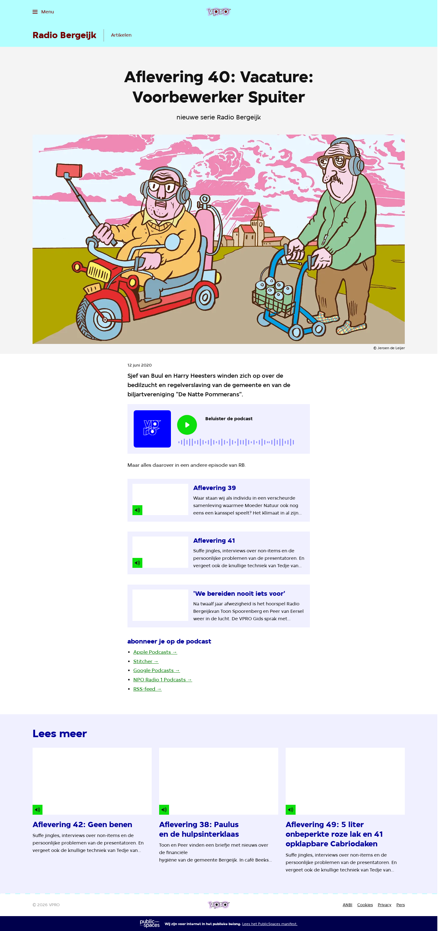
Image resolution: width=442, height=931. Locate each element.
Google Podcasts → (156, 670)
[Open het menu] (43, 12)
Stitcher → (146, 661)
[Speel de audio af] (187, 425)
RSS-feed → (147, 689)
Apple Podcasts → (155, 652)
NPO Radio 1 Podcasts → (162, 680)
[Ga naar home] (218, 11)
